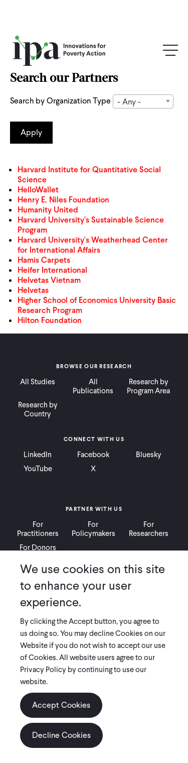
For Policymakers (93, 529)
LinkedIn (38, 454)
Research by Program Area (148, 386)
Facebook (93, 454)
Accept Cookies (61, 705)
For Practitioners (38, 529)
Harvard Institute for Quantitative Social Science (89, 174)
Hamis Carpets (44, 260)
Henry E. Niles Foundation (63, 199)
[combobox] (143, 101)
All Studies (37, 381)
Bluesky (148, 454)
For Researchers (148, 529)
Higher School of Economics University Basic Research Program (97, 305)
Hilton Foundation (50, 320)
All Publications (93, 386)
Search (148, 51)
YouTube (38, 468)
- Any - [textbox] (129, 101)
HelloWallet (38, 189)
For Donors (38, 547)
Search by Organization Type (60, 100)
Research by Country (38, 409)
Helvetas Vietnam (49, 280)
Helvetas (33, 290)
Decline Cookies (61, 735)
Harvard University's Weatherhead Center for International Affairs (93, 245)
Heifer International (52, 270)
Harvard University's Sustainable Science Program (91, 224)
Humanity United (48, 209)
